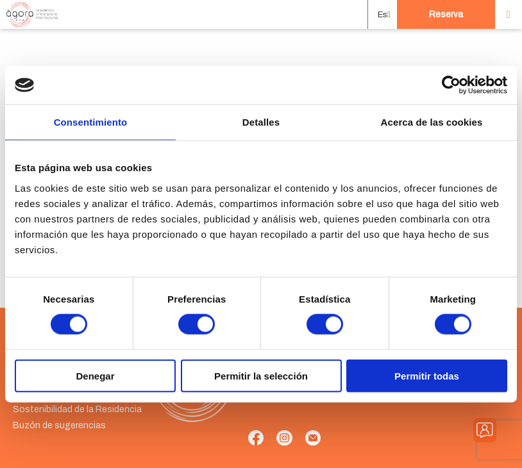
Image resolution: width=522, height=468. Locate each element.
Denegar (95, 375)
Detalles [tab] (261, 122)
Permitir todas (426, 375)
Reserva (446, 14)
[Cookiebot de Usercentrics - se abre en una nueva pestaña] (451, 85)
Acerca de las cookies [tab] (432, 122)
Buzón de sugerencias (59, 425)
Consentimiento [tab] (91, 122)
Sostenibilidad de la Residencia (77, 409)
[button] (382, 14)
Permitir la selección (261, 375)
